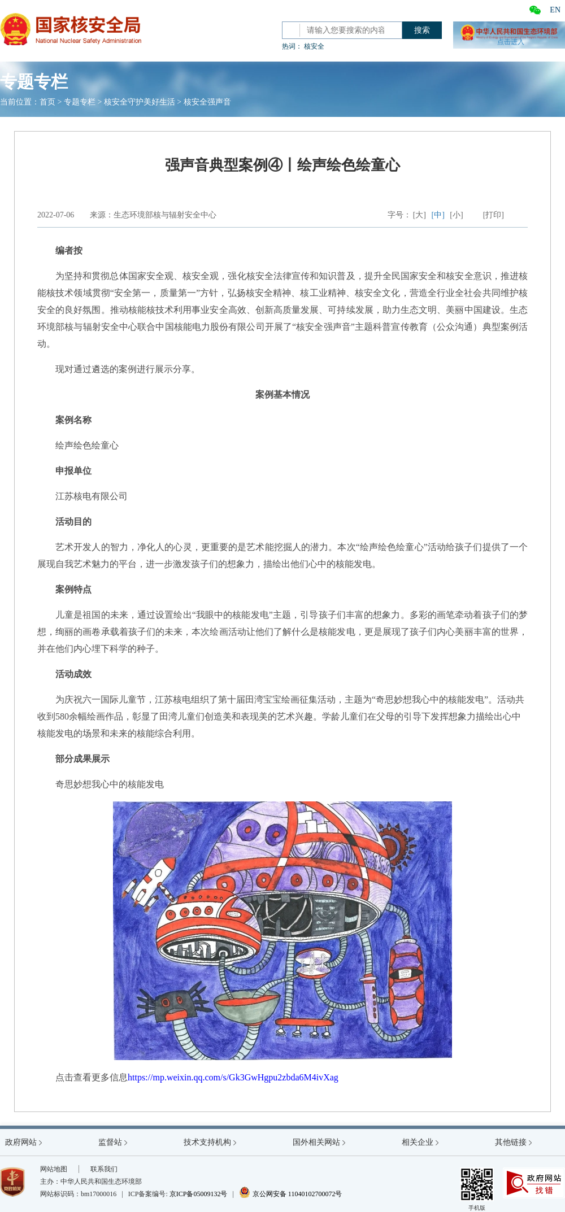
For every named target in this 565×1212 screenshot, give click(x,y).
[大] (419, 215)
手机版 (477, 1189)
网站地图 (53, 1169)
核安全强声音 (207, 102)
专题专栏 (79, 102)
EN (555, 10)
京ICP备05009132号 (198, 1194)
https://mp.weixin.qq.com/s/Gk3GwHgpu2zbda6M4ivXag (233, 1077)
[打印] (493, 215)
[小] (456, 215)
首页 (47, 102)
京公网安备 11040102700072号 (290, 1194)
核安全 (314, 46)
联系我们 (104, 1169)
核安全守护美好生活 (139, 102)
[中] (438, 215)
